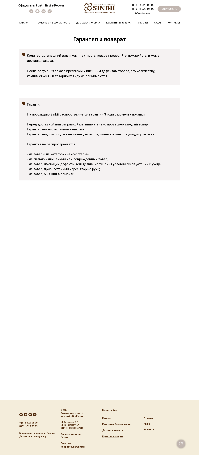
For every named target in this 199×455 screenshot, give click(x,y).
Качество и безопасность (53, 23)
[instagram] (37, 12)
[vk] (31, 12)
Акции (158, 23)
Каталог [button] (24, 23)
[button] (169, 9)
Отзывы (143, 23)
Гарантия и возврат (119, 23)
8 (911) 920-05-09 (143, 9)
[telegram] (50, 12)
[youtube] (43, 12)
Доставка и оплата (88, 23)
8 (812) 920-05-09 (28, 422)
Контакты (174, 23)
